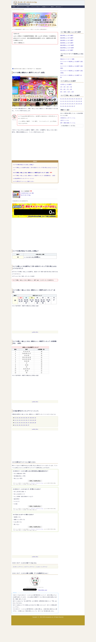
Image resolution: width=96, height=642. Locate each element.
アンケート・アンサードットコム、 (37, 483)
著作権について (45, 6)
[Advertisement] (35, 55)
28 (30, 422)
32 (17, 425)
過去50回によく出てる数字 (66, 42)
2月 (64, 86)
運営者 (52, 6)
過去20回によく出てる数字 (66, 37)
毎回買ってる (17, 517)
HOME (13, 6)
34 (21, 425)
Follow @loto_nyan (42, 590)
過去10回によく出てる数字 (66, 35)
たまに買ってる (18, 522)
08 (30, 417)
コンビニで (16, 501)
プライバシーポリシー (35, 6)
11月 (69, 91)
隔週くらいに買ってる (19, 519)
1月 (61, 86)
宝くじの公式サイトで (19, 494)
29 (33, 422)
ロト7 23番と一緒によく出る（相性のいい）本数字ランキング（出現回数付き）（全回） (34, 175)
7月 (68, 89)
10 (35, 417)
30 (35, 422)
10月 (65, 91)
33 (19, 425)
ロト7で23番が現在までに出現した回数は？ (23, 164)
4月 (71, 86)
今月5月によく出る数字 (66, 84)
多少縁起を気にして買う (20, 476)
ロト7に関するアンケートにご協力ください (23, 181)
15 (24, 420)
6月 (64, 89)
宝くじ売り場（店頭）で (20, 491)
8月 (71, 89)
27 (28, 422)
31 (15, 425)
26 (26, 422)
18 (30, 420)
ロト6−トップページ (18, 566)
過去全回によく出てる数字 (66, 50)
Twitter (27, 6)
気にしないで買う (18, 478)
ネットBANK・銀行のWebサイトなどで (23, 496)
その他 (15, 503)
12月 (72, 91)
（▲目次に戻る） (35, 332)
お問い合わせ (58, 6)
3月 (68, 86)
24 (21, 422)
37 (28, 425)
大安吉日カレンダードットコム (67, 117)
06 (26, 417)
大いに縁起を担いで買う (20, 473)
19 (33, 420)
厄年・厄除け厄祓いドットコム (67, 122)
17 (28, 420)
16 (26, 420)
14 (21, 420)
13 (19, 420)
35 (24, 425)
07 (28, 417)
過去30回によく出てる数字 (66, 40)
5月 (61, 89)
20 (35, 420)
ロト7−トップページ (29, 566)
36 (26, 425)
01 (15, 417)
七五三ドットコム (64, 120)
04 (21, 417)
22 (17, 422)
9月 (61, 91)
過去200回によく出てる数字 (67, 47)
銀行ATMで (16, 499)
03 (19, 417)
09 (33, 417)
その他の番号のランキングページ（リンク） (24, 178)
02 (17, 417)
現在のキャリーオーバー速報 (67, 59)
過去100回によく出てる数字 (67, 45)
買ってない (16, 524)
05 (24, 417)
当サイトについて (20, 6)
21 (15, 422)
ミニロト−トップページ (41, 566)
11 (15, 420)
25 (24, 422)
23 (19, 422)
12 (17, 420)
